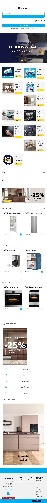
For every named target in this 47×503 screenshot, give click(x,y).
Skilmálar (19, 482)
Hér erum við (17, 2)
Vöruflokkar (24, 25)
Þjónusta (22, 28)
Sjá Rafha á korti (8, 489)
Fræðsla (27, 28)
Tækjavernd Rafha (21, 481)
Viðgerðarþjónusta (30, 479)
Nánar (17, 76)
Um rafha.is (38, 498)
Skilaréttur (29, 481)
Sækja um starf (39, 496)
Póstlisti (37, 494)
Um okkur (34, 28)
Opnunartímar (39, 482)
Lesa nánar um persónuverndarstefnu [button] (21, 500)
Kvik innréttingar (14, 28)
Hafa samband (26, 2)
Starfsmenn (38, 480)
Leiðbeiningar (29, 482)
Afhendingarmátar (21, 479)
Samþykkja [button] (36, 500)
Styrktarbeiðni (39, 489)
